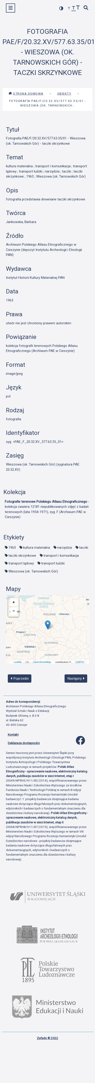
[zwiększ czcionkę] (78, 8)
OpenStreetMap (42, 662)
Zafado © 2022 (47, 1038)
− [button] (13, 611)
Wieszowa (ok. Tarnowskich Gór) (33, 571)
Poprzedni (20, 678)
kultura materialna (36, 547)
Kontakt (13, 734)
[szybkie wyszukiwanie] (86, 8)
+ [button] (13, 602)
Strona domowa (26, 93)
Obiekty (64, 93)
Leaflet (17, 662)
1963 (12, 547)
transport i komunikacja (61, 555)
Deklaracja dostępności (24, 743)
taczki (83, 547)
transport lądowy (21, 563)
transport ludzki (53, 563)
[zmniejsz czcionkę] (69, 8)
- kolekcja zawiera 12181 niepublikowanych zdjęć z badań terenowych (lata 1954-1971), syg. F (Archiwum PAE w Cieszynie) (47, 509)
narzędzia (64, 547)
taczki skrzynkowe (22, 555)
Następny (76, 678)
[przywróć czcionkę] (73, 8)
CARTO (80, 662)
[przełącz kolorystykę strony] (61, 8)
